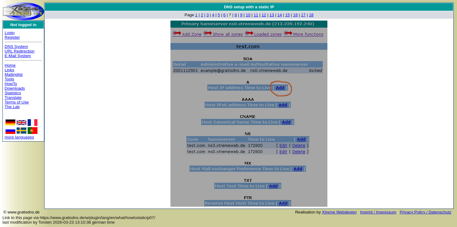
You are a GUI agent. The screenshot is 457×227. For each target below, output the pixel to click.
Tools (9, 79)
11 (256, 15)
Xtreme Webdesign (339, 212)
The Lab (12, 106)
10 (248, 15)
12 (264, 15)
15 (287, 15)
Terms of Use (17, 102)
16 (295, 15)
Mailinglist (14, 74)
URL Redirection (19, 51)
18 (311, 15)
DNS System (16, 46)
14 (279, 15)
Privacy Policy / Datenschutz (425, 212)
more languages (19, 137)
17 (303, 15)
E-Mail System (18, 55)
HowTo (11, 83)
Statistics (13, 93)
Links (9, 70)
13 (271, 15)
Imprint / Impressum (378, 212)
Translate (13, 97)
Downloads (15, 88)
